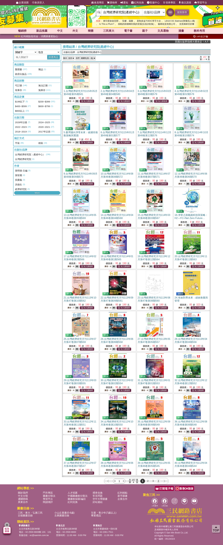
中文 (60, 30)
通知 (124, 2)
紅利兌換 (137, 2)
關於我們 (23, 492)
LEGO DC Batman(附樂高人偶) (180, 21)
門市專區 (48, 492)
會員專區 (97, 2)
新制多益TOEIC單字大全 (149, 21)
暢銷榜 (22, 30)
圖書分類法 (49, 496)
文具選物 (163, 30)
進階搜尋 (182, 12)
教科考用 (199, 30)
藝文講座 (185, 2)
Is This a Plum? (106, 24)
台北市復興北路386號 (29, 529)
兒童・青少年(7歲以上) (103, 512)
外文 (75, 30)
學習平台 (200, 2)
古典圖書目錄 (61, 515)
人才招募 (73, 492)
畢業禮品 (96, 515)
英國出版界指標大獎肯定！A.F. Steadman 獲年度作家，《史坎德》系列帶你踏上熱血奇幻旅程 (199, 41)
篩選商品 (53, 57)
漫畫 (181, 30)
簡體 (90, 30)
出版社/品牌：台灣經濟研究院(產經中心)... (82, 52)
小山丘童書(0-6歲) (64, 512)
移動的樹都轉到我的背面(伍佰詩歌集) (136, 24)
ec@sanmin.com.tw (39, 535)
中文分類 (23, 496)
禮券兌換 (98, 492)
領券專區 (169, 2)
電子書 (128, 30)
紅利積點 (122, 492)
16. (191, 218)
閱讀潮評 (48, 502)
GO (170, 12)
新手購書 (122, 496)
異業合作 (23, 502)
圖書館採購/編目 (77, 499)
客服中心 (153, 2)
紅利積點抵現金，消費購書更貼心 (36, 36)
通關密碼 (23, 499)
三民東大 (108, 30)
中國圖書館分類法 (77, 496)
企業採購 (22, 2)
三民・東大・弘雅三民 (30, 512)
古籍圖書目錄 (25, 515)
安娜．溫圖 (127, 21)
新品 (41, 30)
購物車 (112, 2)
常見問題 (98, 496)
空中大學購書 (100, 499)
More (37, 193)
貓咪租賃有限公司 (166, 24)
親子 (145, 30)
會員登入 (38, 2)
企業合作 (122, 499)
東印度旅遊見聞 (110, 21)
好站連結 (98, 502)
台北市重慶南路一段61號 (105, 529)
